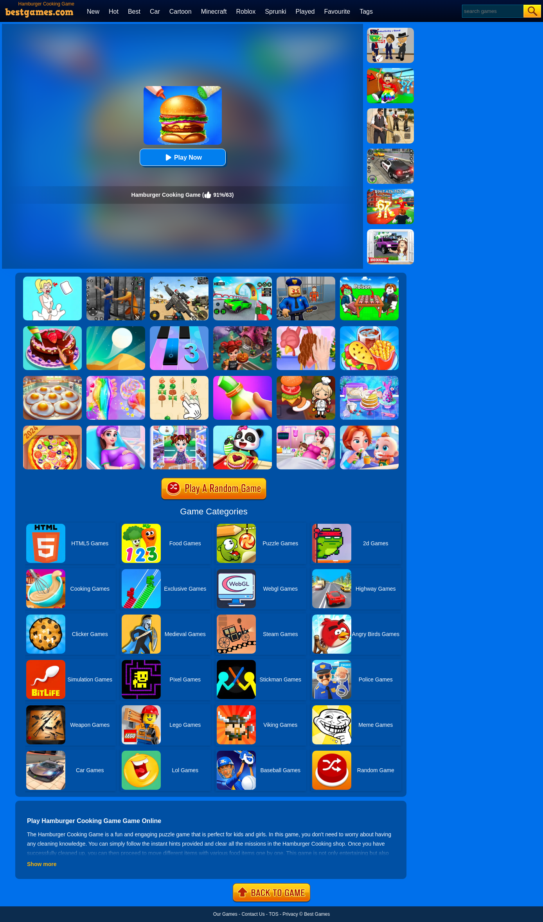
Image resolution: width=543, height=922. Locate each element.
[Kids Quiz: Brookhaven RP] (390, 232)
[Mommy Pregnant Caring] (306, 428)
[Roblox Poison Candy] (369, 279)
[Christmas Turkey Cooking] (306, 329)
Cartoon (180, 11)
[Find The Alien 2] (390, 30)
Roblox (245, 11)
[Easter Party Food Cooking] (52, 378)
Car (155, 11)
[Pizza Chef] (52, 428)
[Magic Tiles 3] (179, 329)
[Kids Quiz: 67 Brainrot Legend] (390, 191)
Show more (41, 864)
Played (305, 11)
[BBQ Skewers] (179, 378)
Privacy (290, 914)
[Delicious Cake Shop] (52, 329)
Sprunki (275, 11)
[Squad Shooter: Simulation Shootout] (179, 279)
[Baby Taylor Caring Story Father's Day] (179, 428)
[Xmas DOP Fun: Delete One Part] (52, 279)
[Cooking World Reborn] (306, 378)
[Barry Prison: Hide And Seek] (306, 279)
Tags (366, 11)
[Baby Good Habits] (369, 428)
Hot (114, 11)
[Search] (492, 11)
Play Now (182, 157)
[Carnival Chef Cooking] (369, 329)
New (93, 11)
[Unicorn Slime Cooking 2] (115, 378)
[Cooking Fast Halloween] (242, 329)
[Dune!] (115, 329)
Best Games (317, 914)
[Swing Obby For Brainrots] (390, 71)
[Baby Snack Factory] (242, 428)
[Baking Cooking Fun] (369, 378)
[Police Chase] (390, 151)
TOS (273, 914)
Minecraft (214, 11)
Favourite (337, 11)
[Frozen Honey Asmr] (242, 378)
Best (134, 11)
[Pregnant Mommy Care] (115, 428)
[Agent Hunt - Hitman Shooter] (390, 111)
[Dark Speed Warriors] (242, 279)
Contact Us (252, 914)
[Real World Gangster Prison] (115, 279)
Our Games (225, 914)
